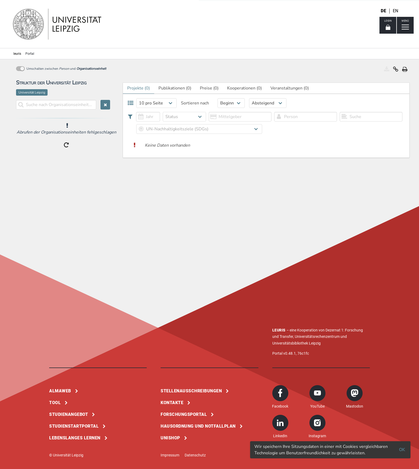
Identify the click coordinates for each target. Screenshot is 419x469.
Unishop (170, 437)
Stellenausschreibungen (191, 390)
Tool (55, 402)
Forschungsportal (184, 414)
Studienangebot (68, 414)
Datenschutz (195, 455)
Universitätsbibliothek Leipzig (296, 343)
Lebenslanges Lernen (74, 437)
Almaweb (60, 390)
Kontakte (172, 402)
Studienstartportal (74, 426)
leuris (17, 54)
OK (402, 450)
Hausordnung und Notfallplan (198, 426)
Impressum (170, 455)
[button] (395, 70)
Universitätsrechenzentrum (317, 336)
